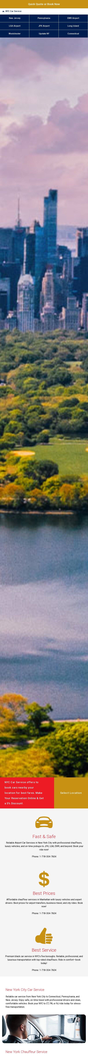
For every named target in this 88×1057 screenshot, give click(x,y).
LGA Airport (14, 26)
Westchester (15, 33)
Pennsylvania (44, 18)
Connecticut (73, 33)
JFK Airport (43, 26)
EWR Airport (73, 18)
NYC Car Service (13, 11)
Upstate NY (44, 33)
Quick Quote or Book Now (44, 4)
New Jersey (14, 18)
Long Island (73, 26)
